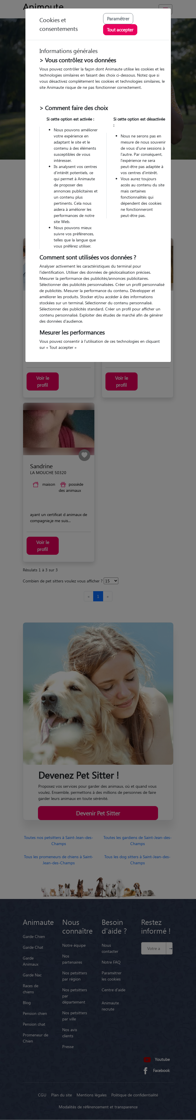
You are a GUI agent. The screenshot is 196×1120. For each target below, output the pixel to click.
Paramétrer (118, 18)
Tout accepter (120, 30)
